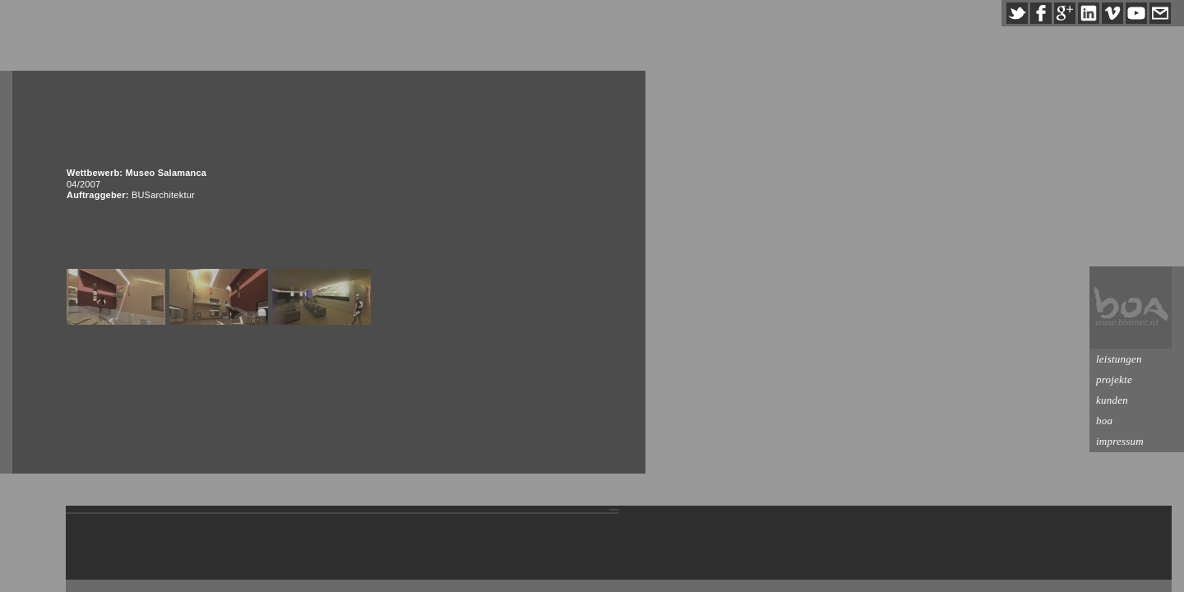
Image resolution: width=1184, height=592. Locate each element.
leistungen (1119, 359)
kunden (1112, 400)
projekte (1114, 379)
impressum (1120, 441)
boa (1104, 420)
